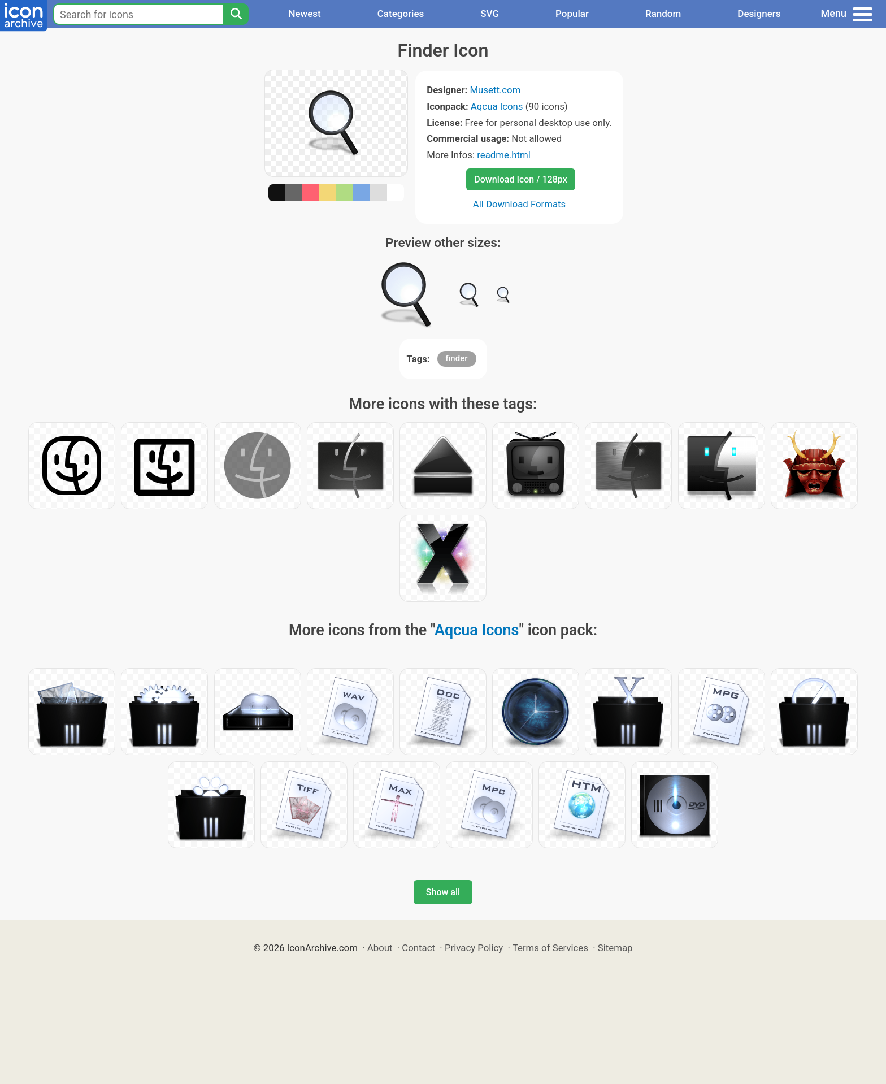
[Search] (236, 14)
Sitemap (615, 947)
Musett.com (495, 90)
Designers (758, 13)
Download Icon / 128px (520, 179)
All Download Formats (519, 204)
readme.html (504, 155)
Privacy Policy (474, 947)
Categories (400, 13)
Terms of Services (550, 947)
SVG (489, 13)
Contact (418, 947)
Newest (304, 13)
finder (457, 358)
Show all (443, 892)
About (380, 947)
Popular (572, 13)
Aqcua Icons (497, 106)
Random (663, 13)
